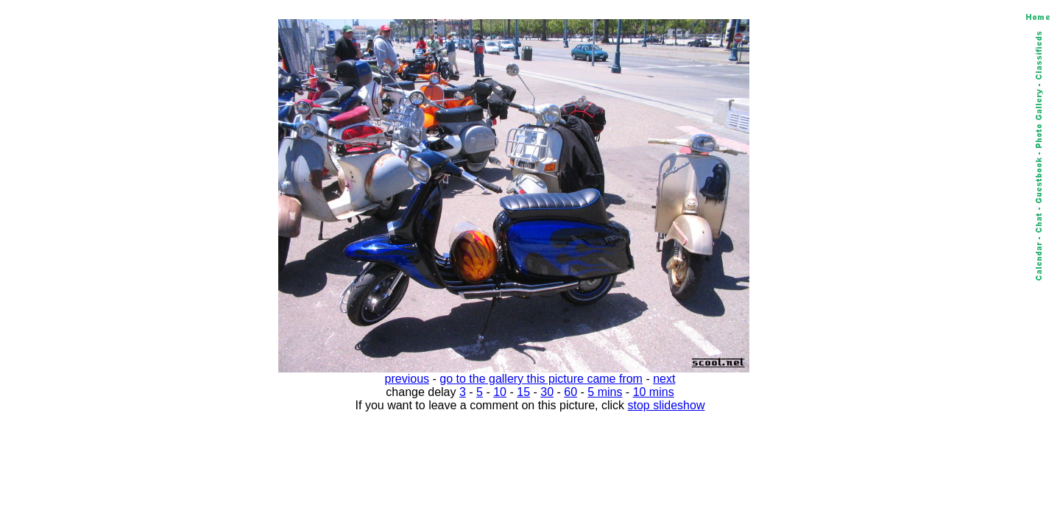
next (664, 378)
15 (523, 392)
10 (499, 392)
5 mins (604, 392)
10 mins (653, 392)
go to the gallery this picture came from (541, 378)
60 (570, 392)
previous (407, 378)
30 (547, 392)
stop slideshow (666, 405)
